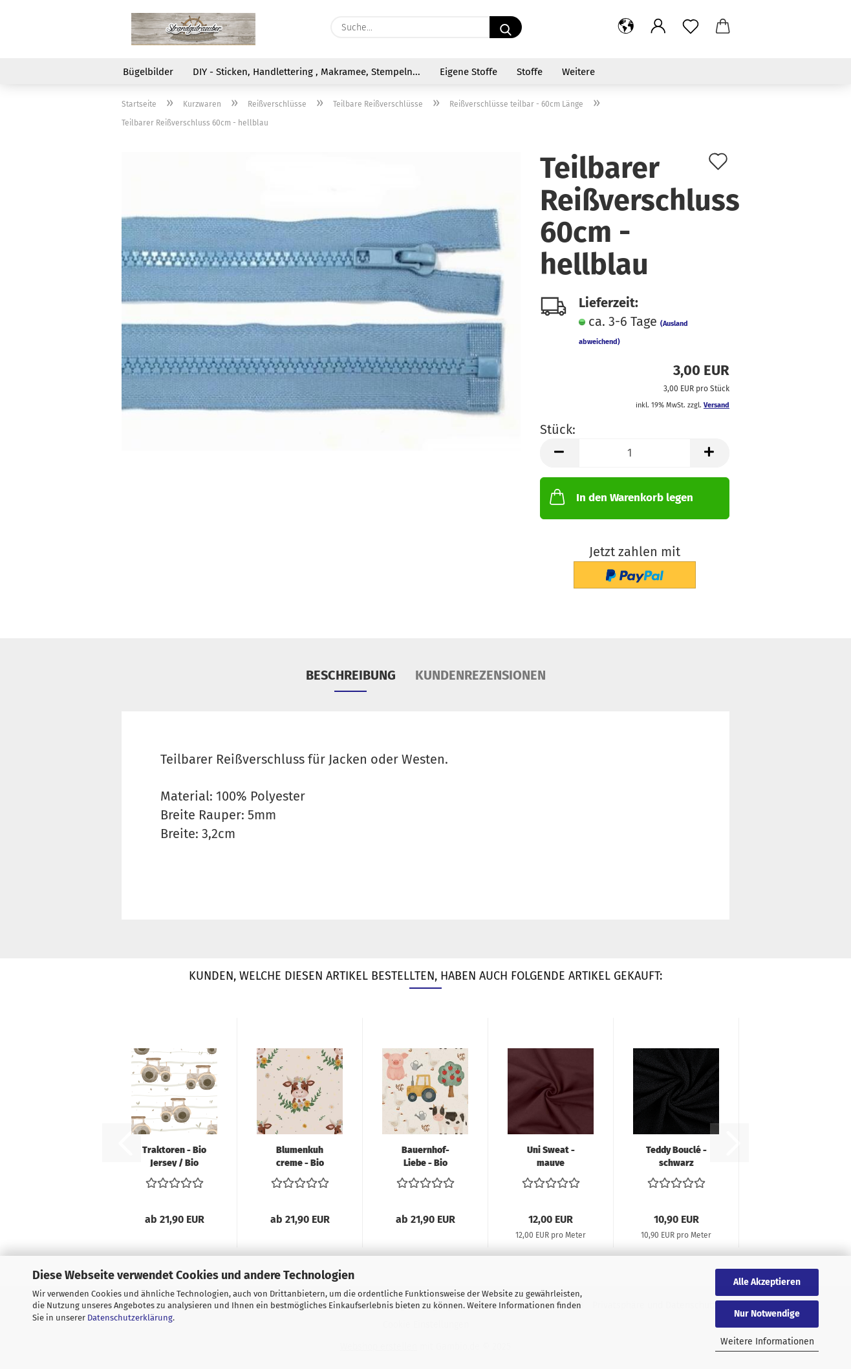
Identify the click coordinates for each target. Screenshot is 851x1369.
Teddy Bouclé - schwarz (676, 1156)
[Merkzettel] (690, 27)
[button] (626, 27)
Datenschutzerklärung (130, 1317)
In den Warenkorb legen (620, 496)
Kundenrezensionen (480, 675)
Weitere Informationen (767, 1341)
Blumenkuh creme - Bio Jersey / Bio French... (299, 1156)
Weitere (578, 72)
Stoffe (530, 72)
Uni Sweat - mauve (551, 1156)
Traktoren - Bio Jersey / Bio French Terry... (174, 1156)
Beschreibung (351, 675)
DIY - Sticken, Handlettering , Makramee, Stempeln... (306, 72)
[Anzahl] (635, 453)
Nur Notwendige (767, 1313)
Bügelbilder (148, 72)
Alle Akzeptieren (767, 1282)
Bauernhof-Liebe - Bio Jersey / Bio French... (425, 1156)
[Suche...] (506, 27)
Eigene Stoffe (468, 72)
